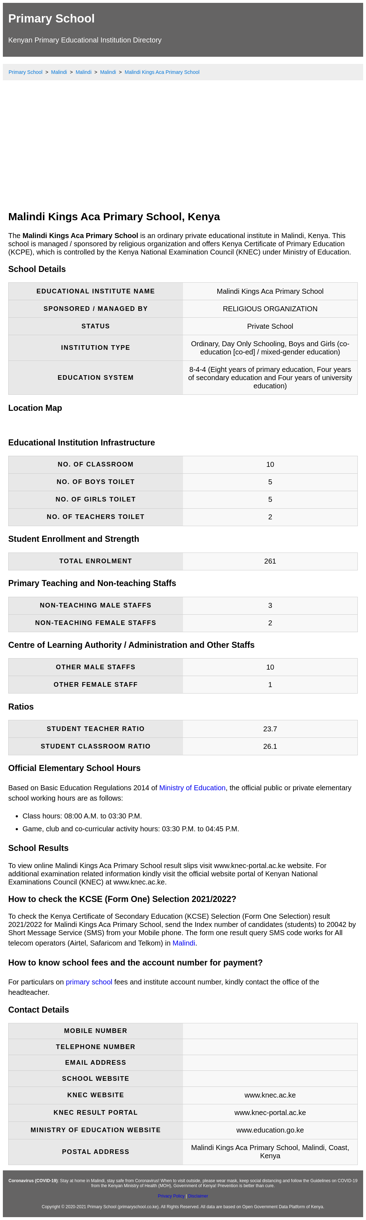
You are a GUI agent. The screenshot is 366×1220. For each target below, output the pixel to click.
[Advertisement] (183, 152)
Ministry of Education (192, 788)
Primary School (51, 18)
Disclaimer (198, 1196)
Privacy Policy (171, 1196)
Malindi (184, 943)
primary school (89, 982)
